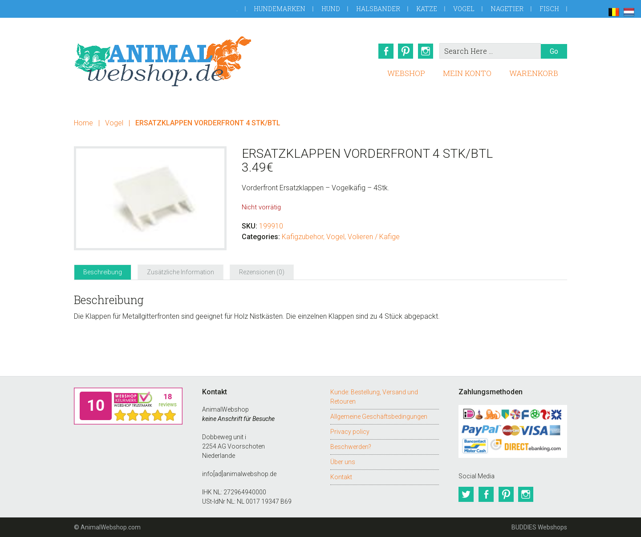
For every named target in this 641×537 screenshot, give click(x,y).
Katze (426, 8)
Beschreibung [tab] (102, 272)
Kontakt (341, 477)
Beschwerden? (350, 446)
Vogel (464, 8)
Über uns (342, 461)
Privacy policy (349, 431)
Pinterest (405, 51)
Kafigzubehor (302, 236)
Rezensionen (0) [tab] (261, 272)
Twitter (466, 494)
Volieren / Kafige (374, 236)
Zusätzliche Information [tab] (180, 272)
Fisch (549, 8)
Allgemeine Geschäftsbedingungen (378, 416)
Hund (330, 8)
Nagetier (507, 8)
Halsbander (378, 8)
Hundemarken (279, 8)
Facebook (385, 51)
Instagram (426, 51)
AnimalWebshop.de (163, 61)
